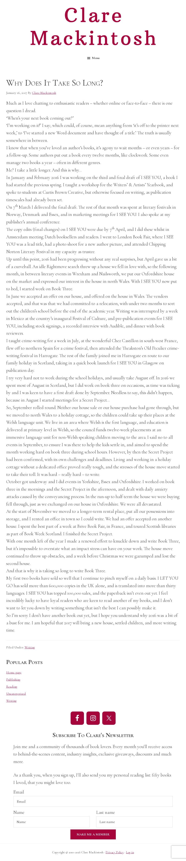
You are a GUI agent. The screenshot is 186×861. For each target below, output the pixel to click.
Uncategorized (16, 694)
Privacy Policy (115, 852)
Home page (13, 672)
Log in (130, 852)
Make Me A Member (93, 834)
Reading (11, 687)
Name (18, 812)
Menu (96, 58)
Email (18, 792)
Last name (105, 812)
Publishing (13, 679)
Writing (30, 647)
